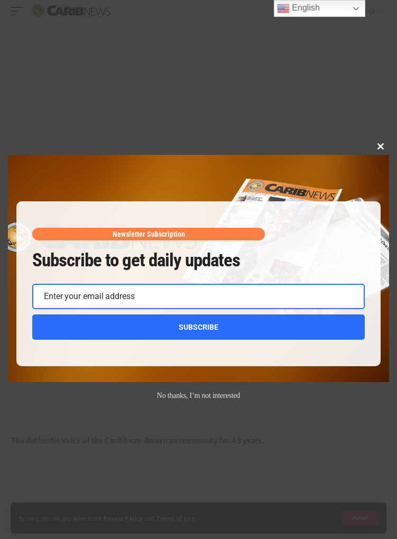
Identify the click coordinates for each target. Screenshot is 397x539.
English (298, 8)
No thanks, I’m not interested (198, 395)
